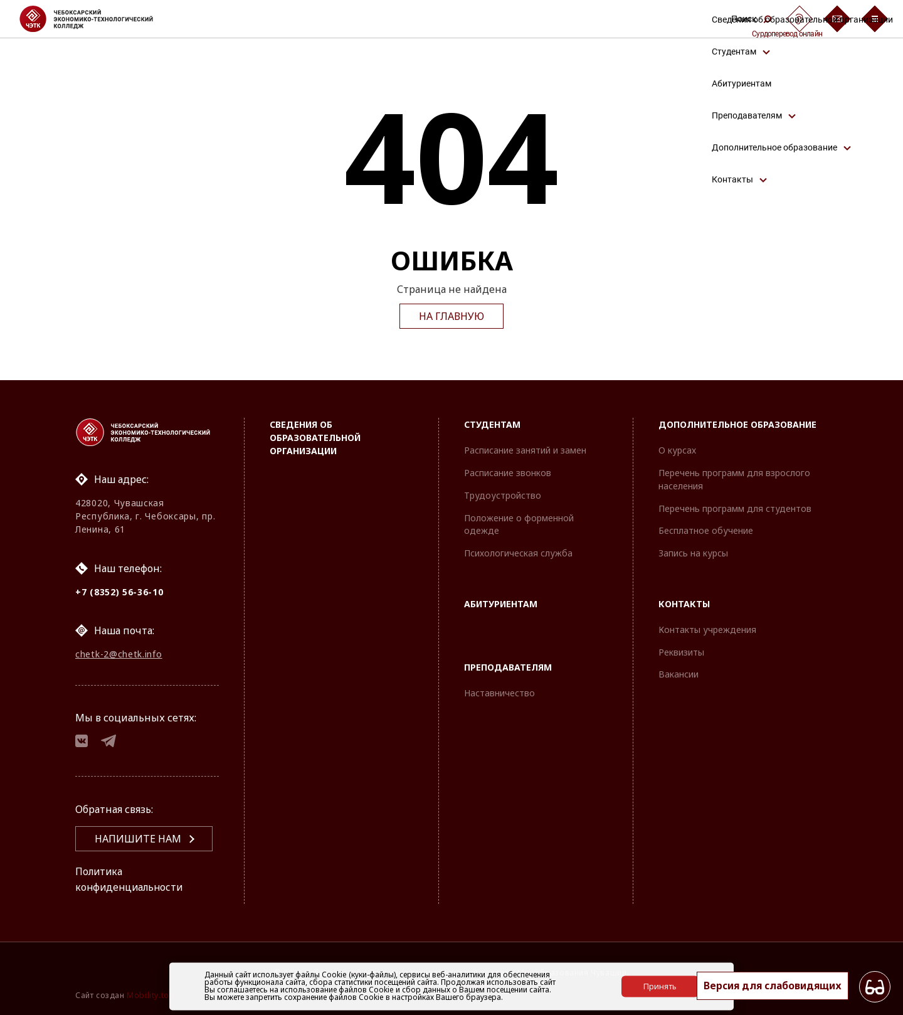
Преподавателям (508, 665)
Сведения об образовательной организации (315, 436)
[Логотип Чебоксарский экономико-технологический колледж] (96, 18)
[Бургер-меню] (875, 19)
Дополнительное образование (737, 423)
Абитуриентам (500, 602)
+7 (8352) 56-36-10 (119, 591)
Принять (660, 986)
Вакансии (678, 673)
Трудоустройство (502, 493)
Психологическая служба (518, 552)
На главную (451, 316)
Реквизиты (681, 650)
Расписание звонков (507, 471)
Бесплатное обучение (705, 529)
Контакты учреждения (707, 628)
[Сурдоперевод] (799, 19)
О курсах (677, 449)
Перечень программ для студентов (734, 507)
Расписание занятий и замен (525, 449)
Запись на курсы (693, 552)
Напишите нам (138, 839)
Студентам (492, 423)
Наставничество (499, 691)
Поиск (751, 19)
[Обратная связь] (837, 19)
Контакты (684, 602)
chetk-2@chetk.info (118, 653)
